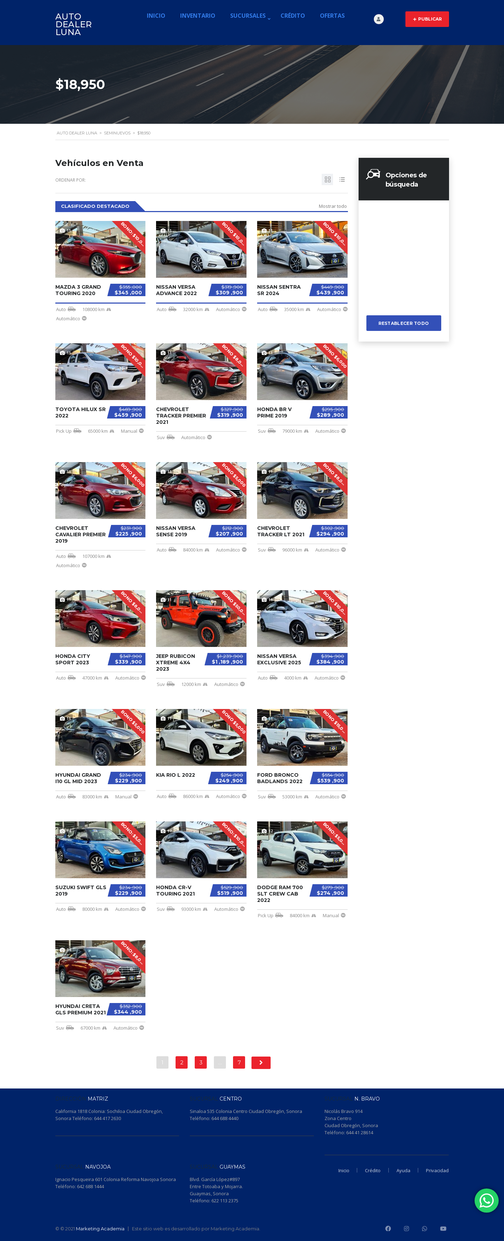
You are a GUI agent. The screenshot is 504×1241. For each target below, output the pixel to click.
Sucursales (248, 16)
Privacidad (437, 1170)
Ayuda (402, 1170)
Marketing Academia (100, 1228)
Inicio (156, 16)
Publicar (427, 19)
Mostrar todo (333, 206)
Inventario (197, 16)
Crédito (293, 16)
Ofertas (332, 16)
